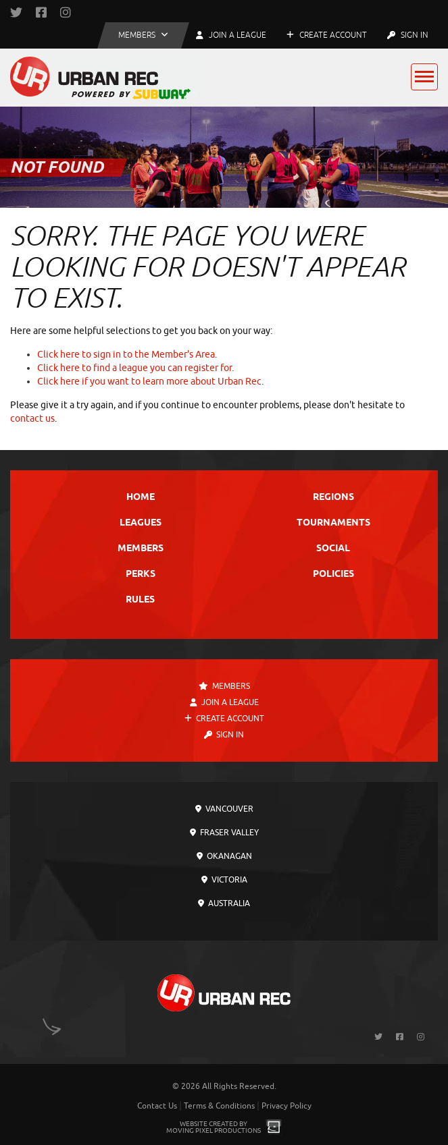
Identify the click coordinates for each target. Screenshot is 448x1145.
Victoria (224, 879)
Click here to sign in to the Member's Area (126, 354)
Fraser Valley (224, 832)
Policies (333, 574)
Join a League (224, 702)
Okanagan (224, 856)
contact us (32, 418)
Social (333, 548)
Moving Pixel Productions (213, 1130)
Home (140, 497)
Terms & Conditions (219, 1105)
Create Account (327, 35)
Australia (224, 903)
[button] (143, 35)
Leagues (140, 523)
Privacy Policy (287, 1105)
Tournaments (333, 523)
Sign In (407, 35)
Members (141, 548)
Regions (333, 497)
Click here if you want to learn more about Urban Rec (149, 381)
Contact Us (157, 1105)
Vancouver (224, 809)
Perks (140, 574)
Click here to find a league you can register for (134, 368)
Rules (140, 600)
